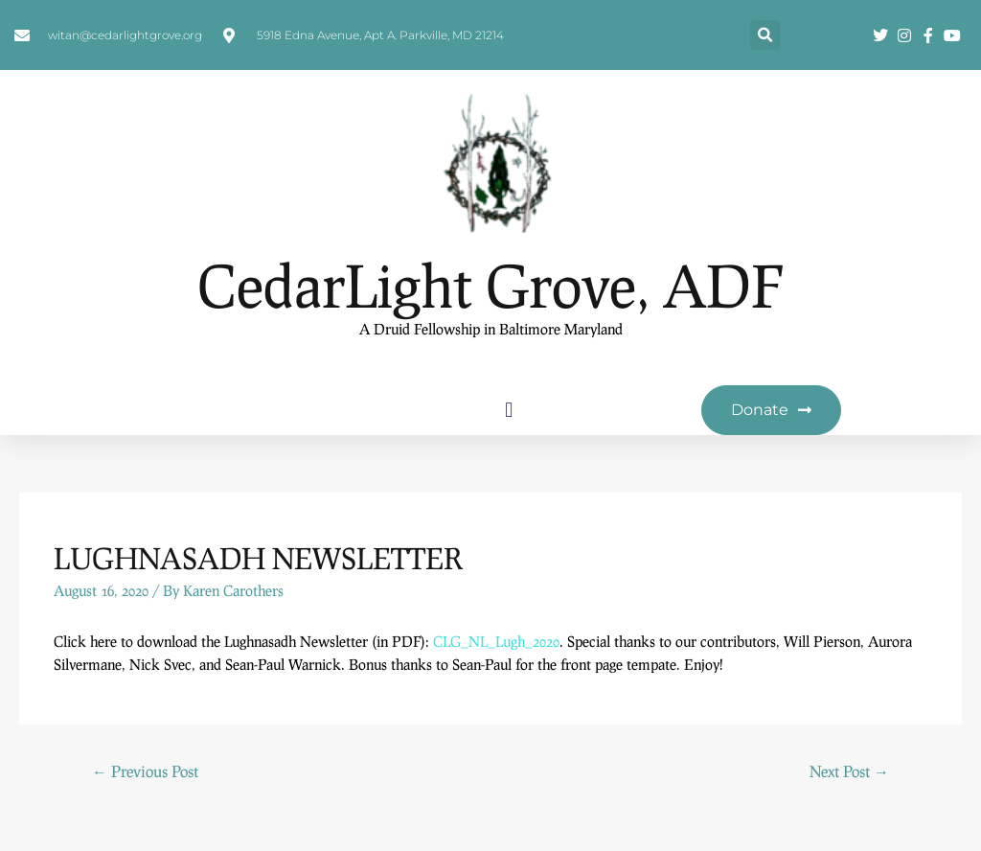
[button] (765, 36)
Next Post (849, 772)
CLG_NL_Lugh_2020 (496, 642)
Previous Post (145, 772)
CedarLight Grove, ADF (490, 286)
